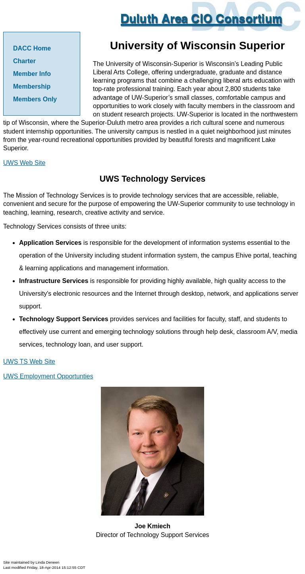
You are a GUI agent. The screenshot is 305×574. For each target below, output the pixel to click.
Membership (31, 86)
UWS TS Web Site (29, 361)
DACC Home (32, 48)
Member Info (32, 73)
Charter (24, 61)
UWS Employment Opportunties (48, 376)
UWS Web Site (24, 162)
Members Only (35, 99)
